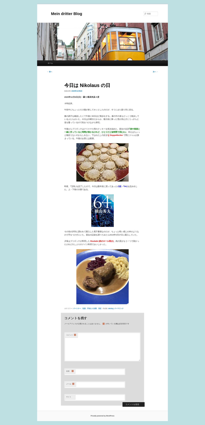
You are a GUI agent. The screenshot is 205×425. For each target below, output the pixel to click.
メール (70, 384)
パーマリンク (119, 308)
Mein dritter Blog (64, 13)
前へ (49, 72)
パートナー (77, 308)
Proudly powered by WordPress (102, 416)
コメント (71, 335)
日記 (99, 308)
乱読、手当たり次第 (89, 308)
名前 (70, 371)
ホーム (50, 63)
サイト (68, 397)
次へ (155, 72)
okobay (111, 308)
